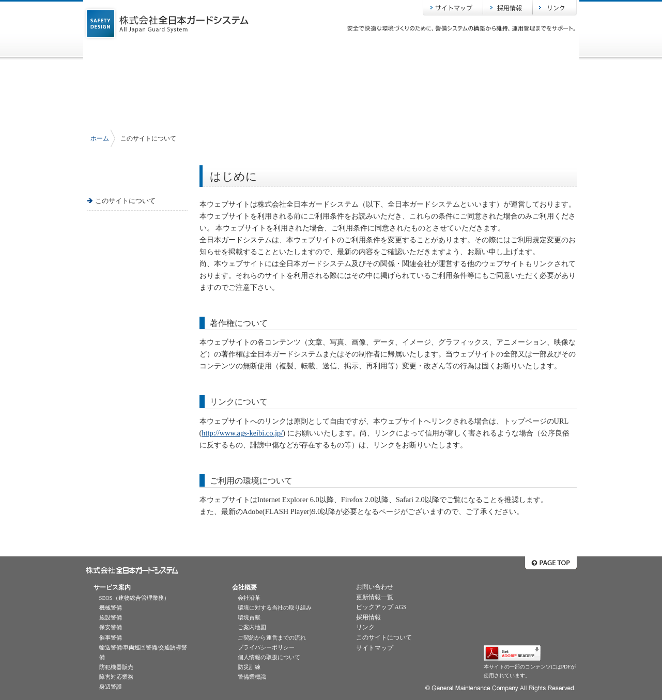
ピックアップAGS (429, 51)
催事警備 (110, 638)
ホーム (135, 51)
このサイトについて (125, 201)
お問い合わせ (528, 51)
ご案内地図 (252, 627)
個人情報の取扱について (269, 657)
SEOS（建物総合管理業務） (134, 598)
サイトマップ (453, 7)
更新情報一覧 (374, 597)
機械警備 (110, 608)
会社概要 (331, 51)
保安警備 (110, 627)
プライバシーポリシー (266, 647)
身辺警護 (110, 687)
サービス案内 (233, 51)
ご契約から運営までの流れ (272, 638)
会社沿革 (249, 598)
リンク (555, 7)
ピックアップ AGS (381, 607)
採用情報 (508, 7)
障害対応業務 (116, 677)
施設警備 (110, 617)
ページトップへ (551, 562)
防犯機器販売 (116, 667)
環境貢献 (249, 617)
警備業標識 (252, 677)
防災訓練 (249, 667)
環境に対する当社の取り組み (275, 608)
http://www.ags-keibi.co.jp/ (242, 433)
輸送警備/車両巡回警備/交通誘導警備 (143, 652)
